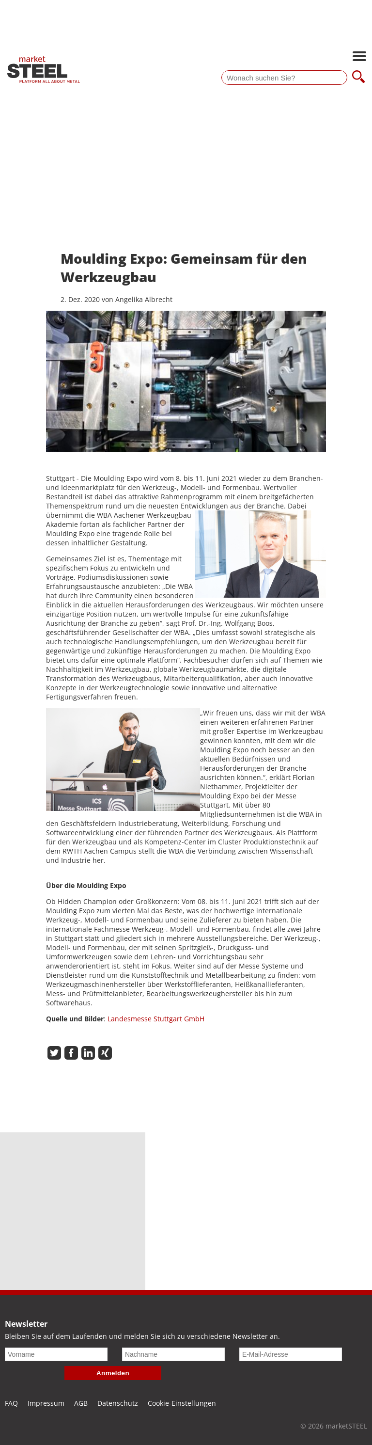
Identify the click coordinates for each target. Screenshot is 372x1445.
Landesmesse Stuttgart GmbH (156, 1018)
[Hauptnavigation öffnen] (359, 57)
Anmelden (112, 1373)
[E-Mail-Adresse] (290, 1354)
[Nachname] (173, 1354)
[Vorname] (56, 1354)
